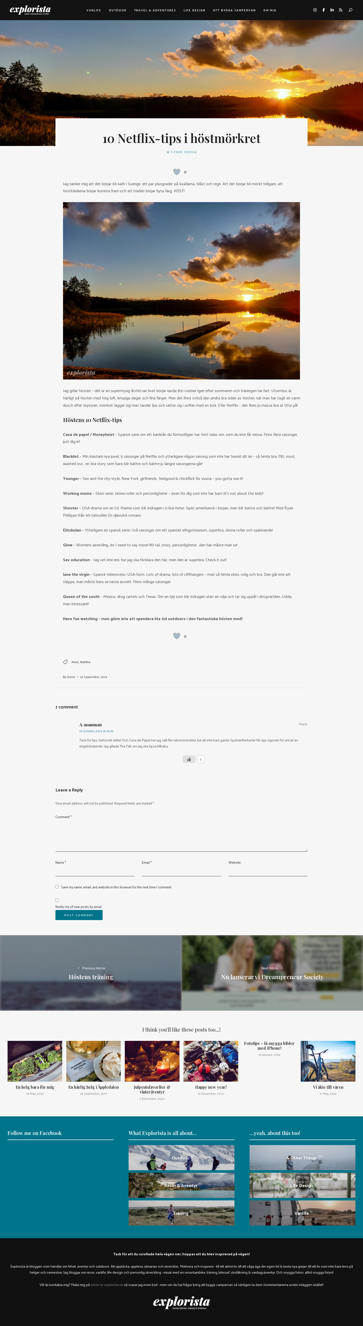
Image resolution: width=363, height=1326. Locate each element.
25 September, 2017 (93, 1093)
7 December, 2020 (152, 1098)
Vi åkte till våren (328, 1087)
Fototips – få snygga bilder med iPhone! (269, 1046)
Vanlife (93, 10)
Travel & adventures (155, 10)
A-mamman (90, 724)
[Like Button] (176, 172)
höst (75, 662)
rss (340, 10)
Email (147, 862)
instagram (315, 10)
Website (235, 862)
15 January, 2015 (269, 1054)
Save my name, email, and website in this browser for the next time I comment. (116, 887)
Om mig (270, 10)
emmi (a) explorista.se (106, 1284)
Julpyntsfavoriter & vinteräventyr (152, 1089)
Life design (194, 10)
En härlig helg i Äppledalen (93, 1087)
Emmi (71, 676)
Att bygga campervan (234, 10)
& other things (182, 152)
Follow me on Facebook (35, 1132)
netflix (85, 662)
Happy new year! (211, 1087)
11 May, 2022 (328, 1093)
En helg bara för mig (35, 1087)
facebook (323, 10)
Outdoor (118, 10)
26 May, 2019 (35, 1093)
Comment (63, 817)
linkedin (332, 10)
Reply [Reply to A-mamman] (303, 723)
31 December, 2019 (211, 1093)
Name (60, 862)
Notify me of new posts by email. (78, 907)
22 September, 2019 (93, 676)
